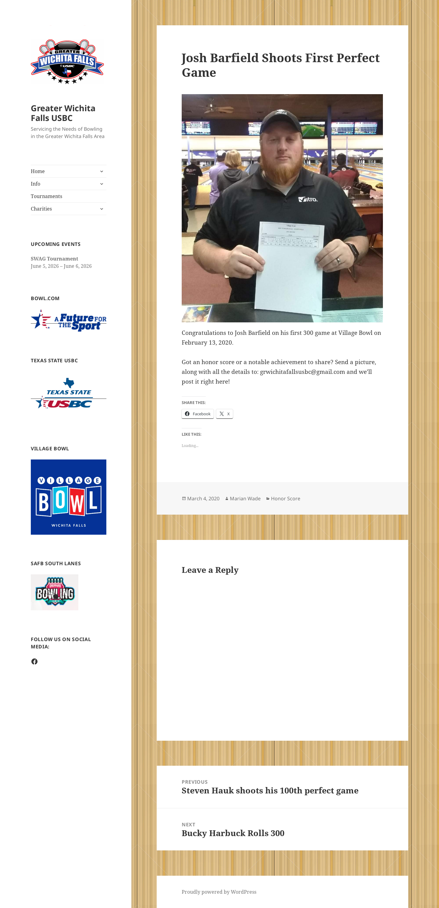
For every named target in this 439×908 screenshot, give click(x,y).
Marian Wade (245, 498)
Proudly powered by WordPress (219, 891)
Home (38, 171)
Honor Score (285, 498)
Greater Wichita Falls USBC (63, 112)
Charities (41, 208)
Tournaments (46, 196)
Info (35, 183)
